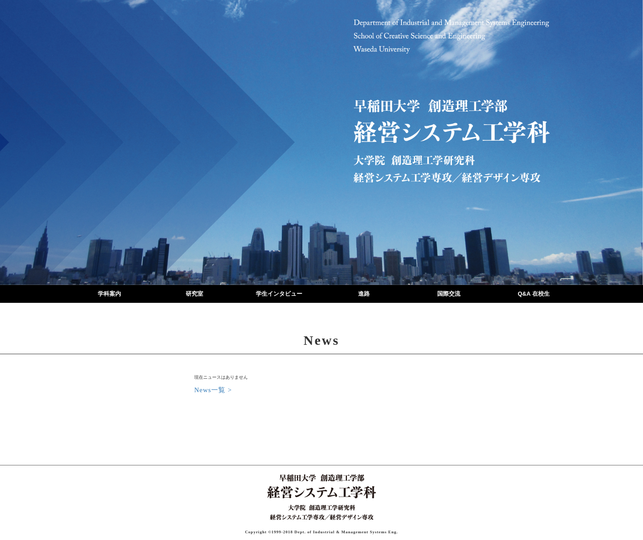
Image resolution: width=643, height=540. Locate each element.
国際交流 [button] (448, 293)
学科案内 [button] (109, 293)
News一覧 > (213, 389)
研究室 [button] (194, 293)
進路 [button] (364, 293)
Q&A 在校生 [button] (533, 293)
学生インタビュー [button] (279, 293)
